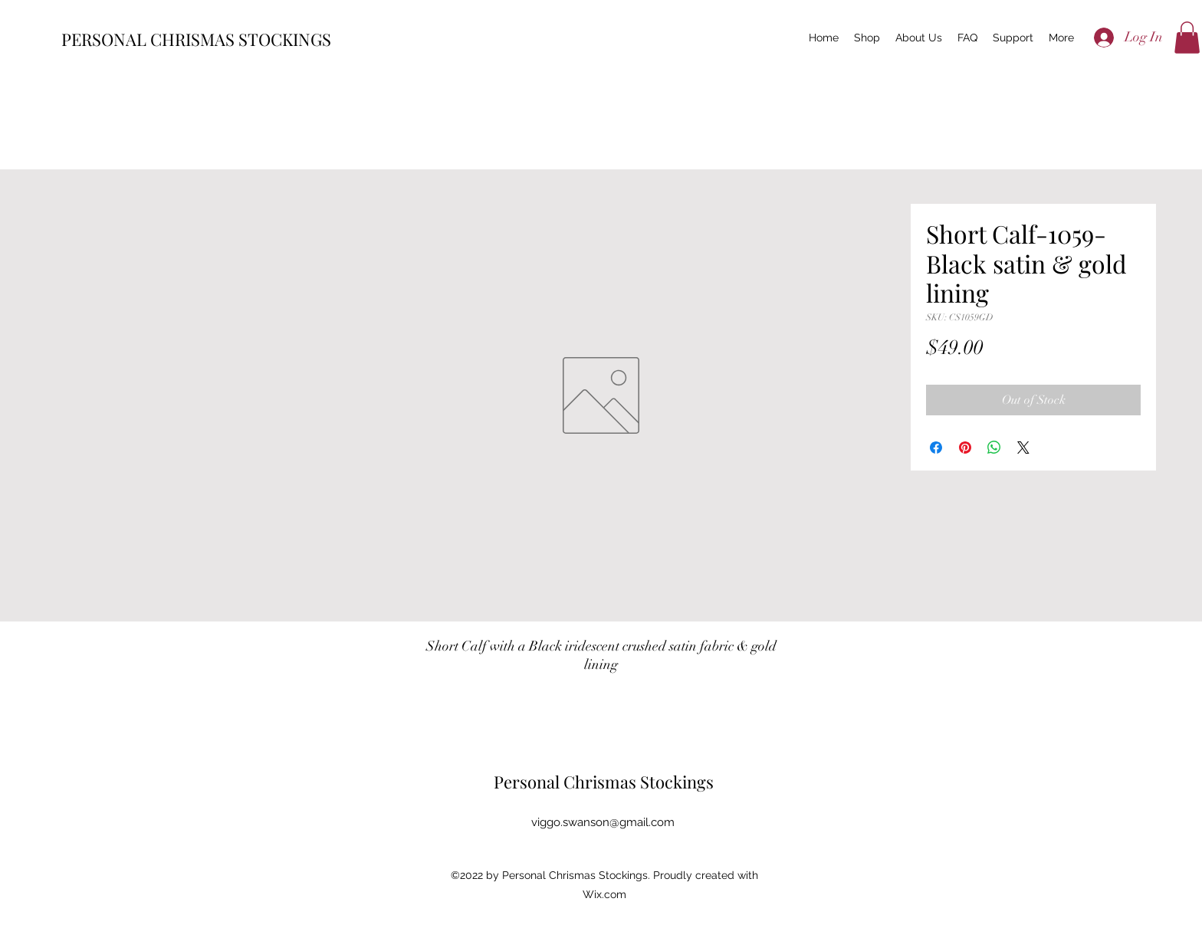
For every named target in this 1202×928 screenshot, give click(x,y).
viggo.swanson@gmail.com (603, 822)
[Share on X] (1023, 447)
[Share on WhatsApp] (994, 447)
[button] (1187, 37)
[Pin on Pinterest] (965, 447)
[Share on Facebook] (936, 447)
